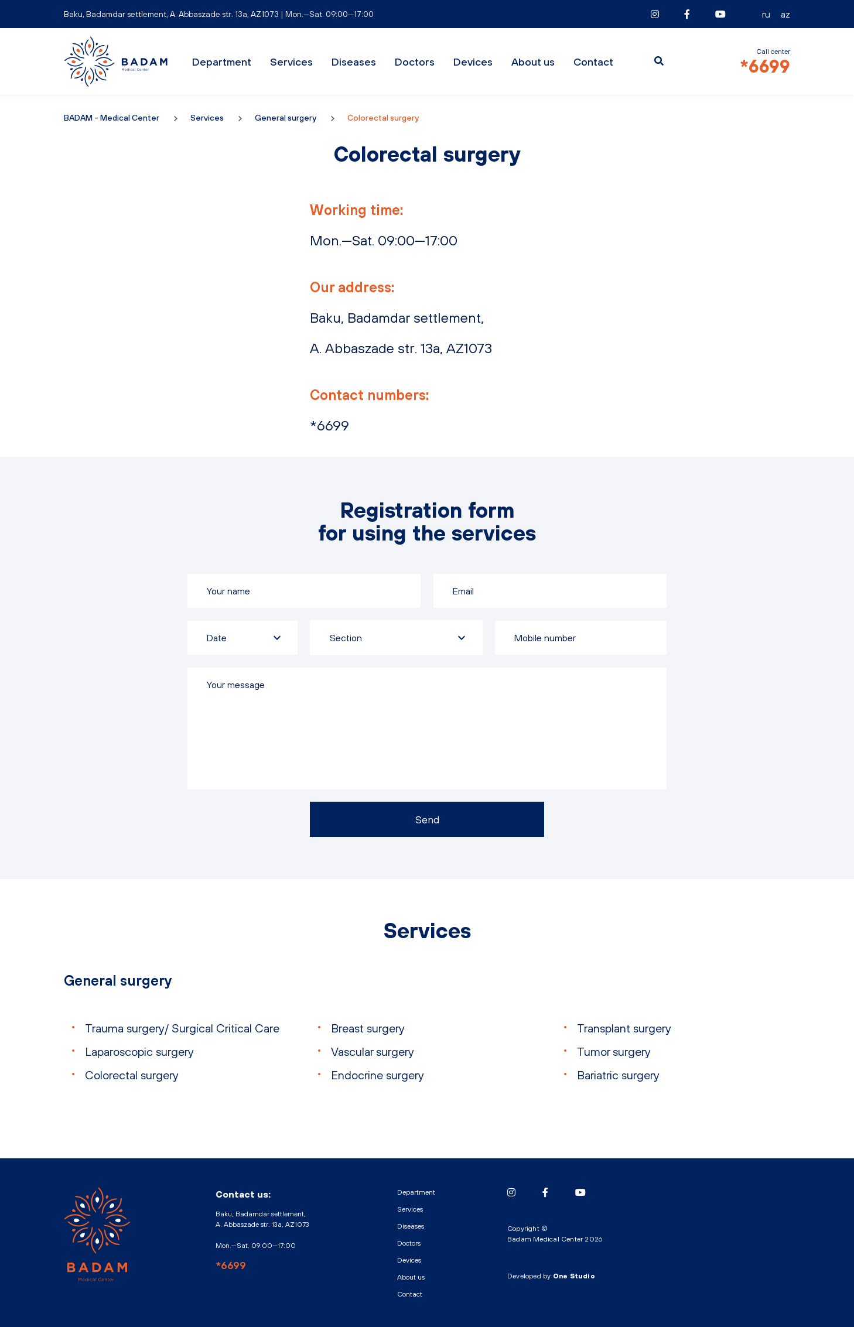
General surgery (285, 117)
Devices (473, 62)
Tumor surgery (614, 1051)
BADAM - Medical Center (116, 61)
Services (291, 62)
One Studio (574, 1276)
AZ (785, 14)
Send (427, 819)
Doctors (415, 62)
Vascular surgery (372, 1051)
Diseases (354, 62)
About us (533, 62)
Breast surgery (368, 1028)
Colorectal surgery (132, 1075)
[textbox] (396, 637)
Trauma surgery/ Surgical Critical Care (182, 1028)
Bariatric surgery (618, 1075)
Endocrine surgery (377, 1075)
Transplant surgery (624, 1028)
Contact (593, 62)
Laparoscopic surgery (139, 1051)
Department (221, 62)
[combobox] (396, 637)
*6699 (765, 66)
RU (766, 14)
